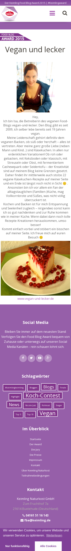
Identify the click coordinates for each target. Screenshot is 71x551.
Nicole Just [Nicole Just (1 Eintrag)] (30, 405)
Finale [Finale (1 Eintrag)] (63, 387)
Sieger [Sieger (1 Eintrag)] (59, 405)
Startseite (35, 439)
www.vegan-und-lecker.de (35, 299)
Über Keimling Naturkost (36, 470)
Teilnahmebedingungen (35, 475)
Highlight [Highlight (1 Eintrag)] (15, 396)
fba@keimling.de (37, 520)
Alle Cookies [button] (48, 546)
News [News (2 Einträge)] (14, 404)
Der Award (36, 444)
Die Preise (35, 454)
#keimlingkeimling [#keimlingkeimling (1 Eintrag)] (14, 387)
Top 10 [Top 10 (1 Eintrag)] (30, 414)
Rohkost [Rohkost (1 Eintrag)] (46, 405)
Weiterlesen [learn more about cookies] (54, 535)
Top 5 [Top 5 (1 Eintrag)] (18, 414)
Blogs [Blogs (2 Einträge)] (48, 387)
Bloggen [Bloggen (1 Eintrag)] (33, 387)
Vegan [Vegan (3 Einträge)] (47, 413)
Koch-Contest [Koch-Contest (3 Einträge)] (43, 395)
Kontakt (35, 465)
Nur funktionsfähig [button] (17, 546)
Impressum (35, 460)
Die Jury (35, 449)
